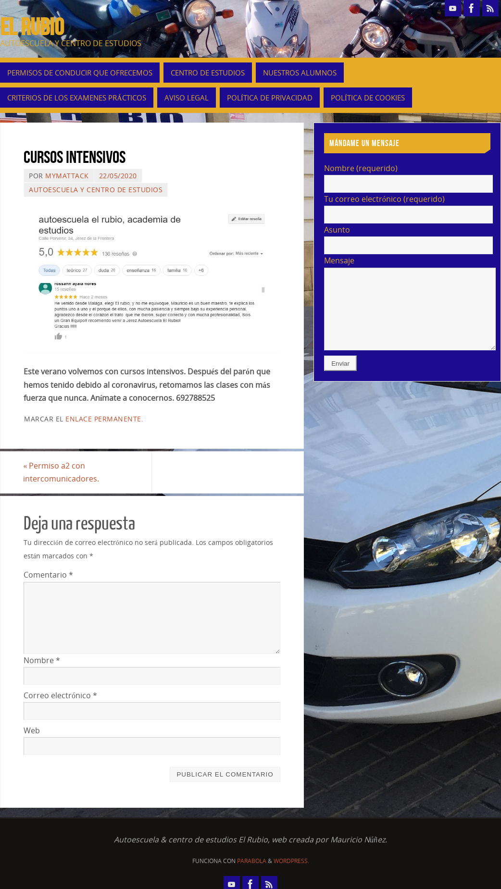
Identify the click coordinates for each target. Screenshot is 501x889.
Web (32, 730)
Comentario (48, 574)
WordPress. (291, 861)
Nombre (42, 660)
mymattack (67, 175)
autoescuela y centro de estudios (96, 189)
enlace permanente (103, 418)
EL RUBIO (32, 27)
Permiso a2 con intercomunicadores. (62, 472)
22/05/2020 (118, 175)
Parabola (251, 861)
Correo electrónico (60, 695)
